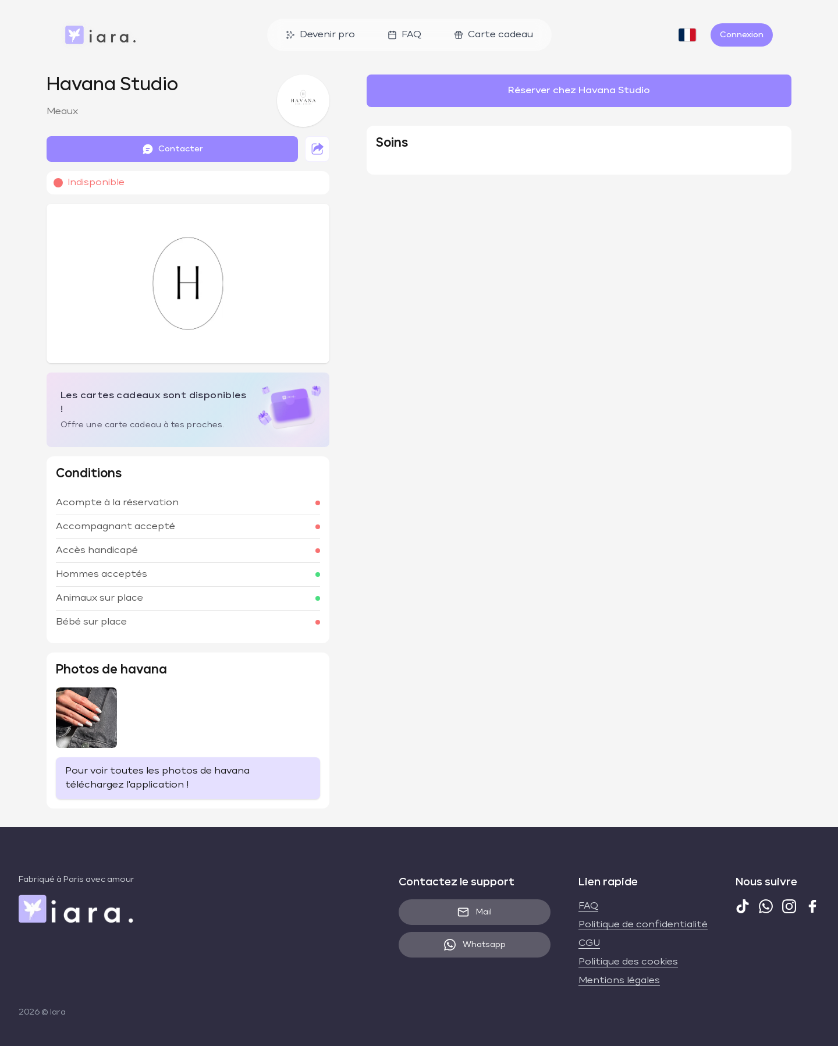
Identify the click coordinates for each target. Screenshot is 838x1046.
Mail (474, 912)
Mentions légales (619, 980)
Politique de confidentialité (643, 925)
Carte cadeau (493, 35)
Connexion (742, 35)
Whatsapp (475, 945)
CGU (589, 943)
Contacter (172, 149)
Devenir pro (320, 35)
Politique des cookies (628, 962)
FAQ (404, 35)
